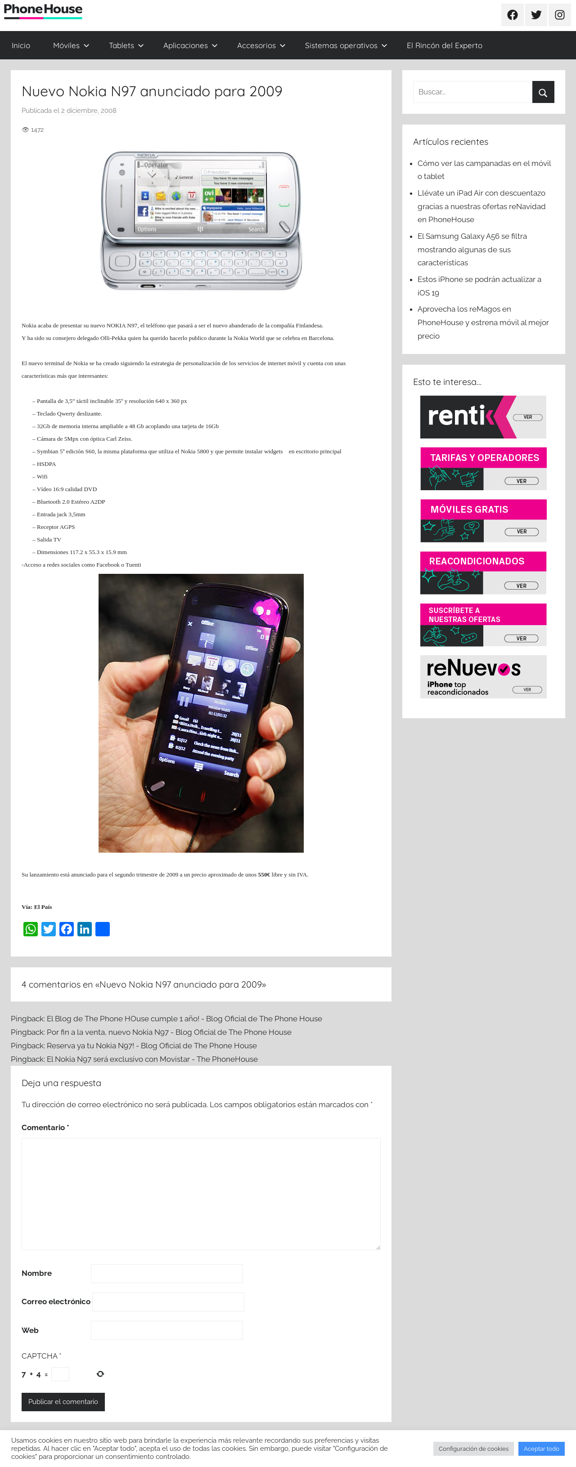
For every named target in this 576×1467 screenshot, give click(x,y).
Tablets (126, 45)
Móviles (71, 45)
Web (30, 1330)
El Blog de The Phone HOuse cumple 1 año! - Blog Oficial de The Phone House (184, 1018)
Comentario (45, 1127)
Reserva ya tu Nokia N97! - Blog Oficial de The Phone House (152, 1045)
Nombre (37, 1273)
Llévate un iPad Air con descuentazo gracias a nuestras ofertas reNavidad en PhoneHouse (482, 206)
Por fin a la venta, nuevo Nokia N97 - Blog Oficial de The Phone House (169, 1032)
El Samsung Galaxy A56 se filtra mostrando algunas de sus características (472, 250)
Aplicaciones (190, 45)
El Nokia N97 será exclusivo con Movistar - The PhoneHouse (152, 1059)
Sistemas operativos (346, 45)
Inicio (21, 45)
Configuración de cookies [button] (473, 1448)
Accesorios (261, 45)
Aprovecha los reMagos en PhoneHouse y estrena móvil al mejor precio (483, 322)
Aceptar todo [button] (541, 1448)
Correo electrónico (56, 1301)
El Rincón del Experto (444, 45)
